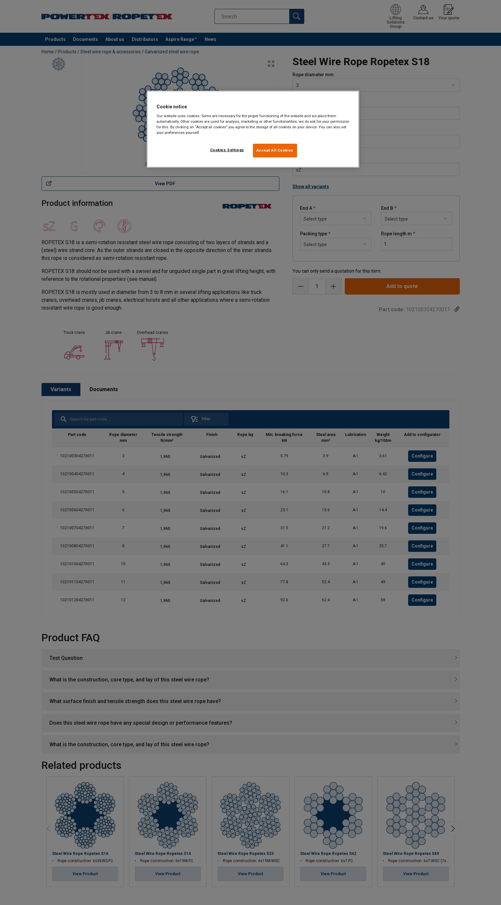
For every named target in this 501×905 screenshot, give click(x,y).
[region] (253, 129)
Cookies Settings (227, 150)
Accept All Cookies (275, 150)
